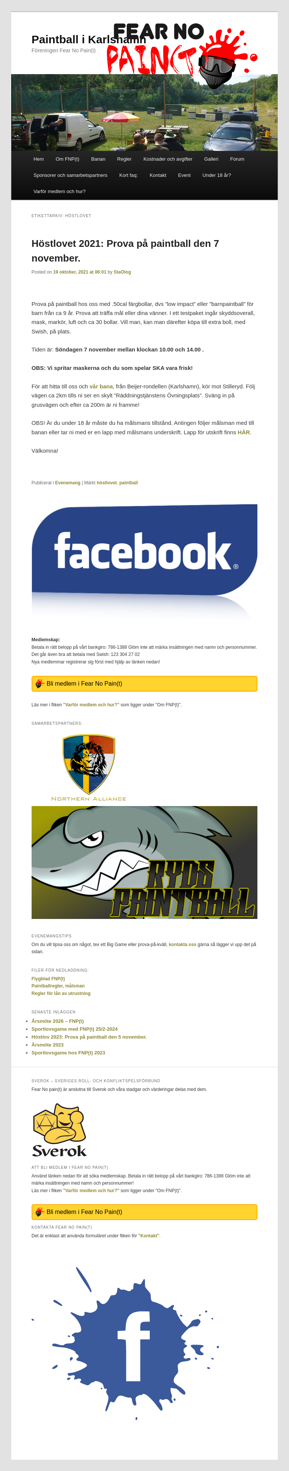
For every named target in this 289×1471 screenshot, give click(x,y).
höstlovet (107, 482)
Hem (38, 159)
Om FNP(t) (67, 159)
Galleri (211, 159)
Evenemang (68, 482)
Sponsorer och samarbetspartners (70, 175)
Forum (237, 159)
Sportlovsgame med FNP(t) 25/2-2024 (75, 1029)
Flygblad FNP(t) (48, 978)
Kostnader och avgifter (167, 159)
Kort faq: (128, 175)
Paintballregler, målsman (58, 986)
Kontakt (158, 175)
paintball (128, 482)
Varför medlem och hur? (59, 191)
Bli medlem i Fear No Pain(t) (84, 683)
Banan (98, 159)
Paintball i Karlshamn (89, 39)
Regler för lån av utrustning (61, 993)
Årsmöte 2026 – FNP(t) (58, 1021)
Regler (124, 159)
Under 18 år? (216, 175)
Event (184, 175)
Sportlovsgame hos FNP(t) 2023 (68, 1053)
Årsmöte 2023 (48, 1045)
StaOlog (122, 272)
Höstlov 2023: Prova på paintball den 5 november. (89, 1037)
